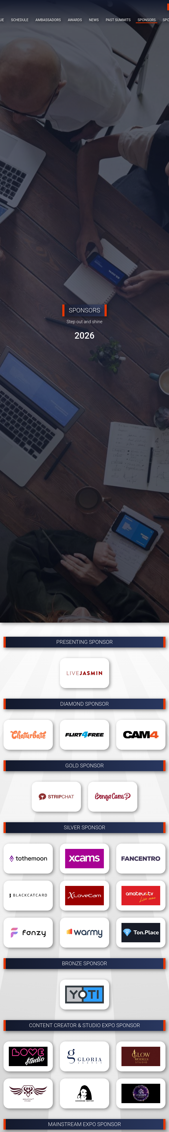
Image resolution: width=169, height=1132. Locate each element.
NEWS (94, 20)
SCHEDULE (19, 20)
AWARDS (75, 20)
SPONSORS (147, 20)
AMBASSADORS (48, 20)
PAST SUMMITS (118, 20)
